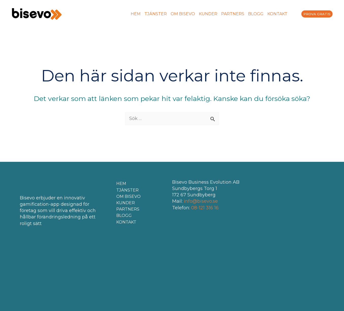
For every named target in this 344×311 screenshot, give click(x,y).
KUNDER (208, 13)
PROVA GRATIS (317, 14)
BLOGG (256, 13)
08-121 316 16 (205, 208)
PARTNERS (232, 13)
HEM (136, 13)
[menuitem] (290, 14)
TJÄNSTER (155, 13)
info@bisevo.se (201, 201)
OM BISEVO (183, 13)
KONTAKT (277, 13)
